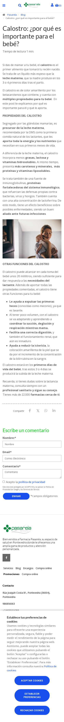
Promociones (11, 574)
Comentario (12, 466)
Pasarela (12, 14)
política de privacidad (31, 482)
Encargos (28, 568)
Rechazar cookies (32, 710)
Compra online (44, 568)
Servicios (8, 568)
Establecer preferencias (32, 695)
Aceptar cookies (32, 680)
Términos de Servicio (31, 489)
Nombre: (9, 438)
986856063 (9, 603)
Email (7, 452)
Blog (23, 14)
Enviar (16, 496)
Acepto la (24, 482)
